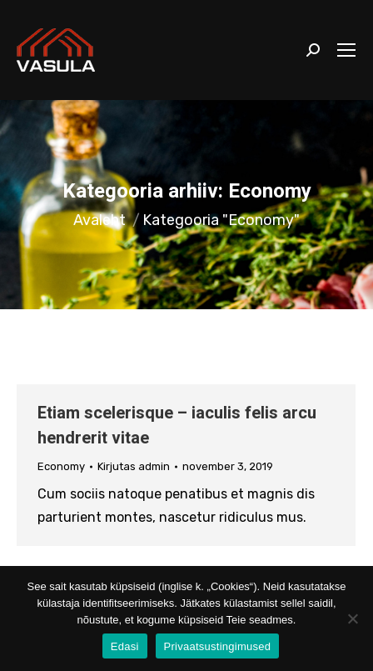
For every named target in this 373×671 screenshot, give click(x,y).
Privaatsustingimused (217, 646)
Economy (61, 466)
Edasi (125, 646)
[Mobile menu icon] (346, 50)
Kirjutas (133, 466)
